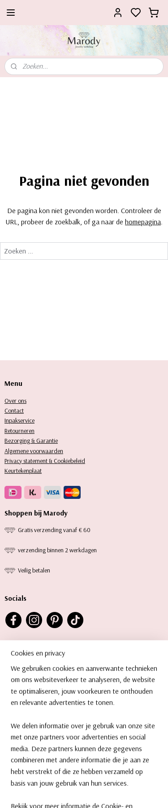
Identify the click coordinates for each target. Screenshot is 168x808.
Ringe (11, 742)
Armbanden (19, 731)
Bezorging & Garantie (31, 441)
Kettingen (16, 721)
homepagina (143, 222)
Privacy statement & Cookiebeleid (44, 461)
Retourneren (19, 431)
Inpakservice (19, 420)
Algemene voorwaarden (33, 451)
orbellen (19, 712)
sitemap (104, 791)
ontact (16, 410)
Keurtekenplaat (23, 471)
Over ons (15, 401)
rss (119, 791)
